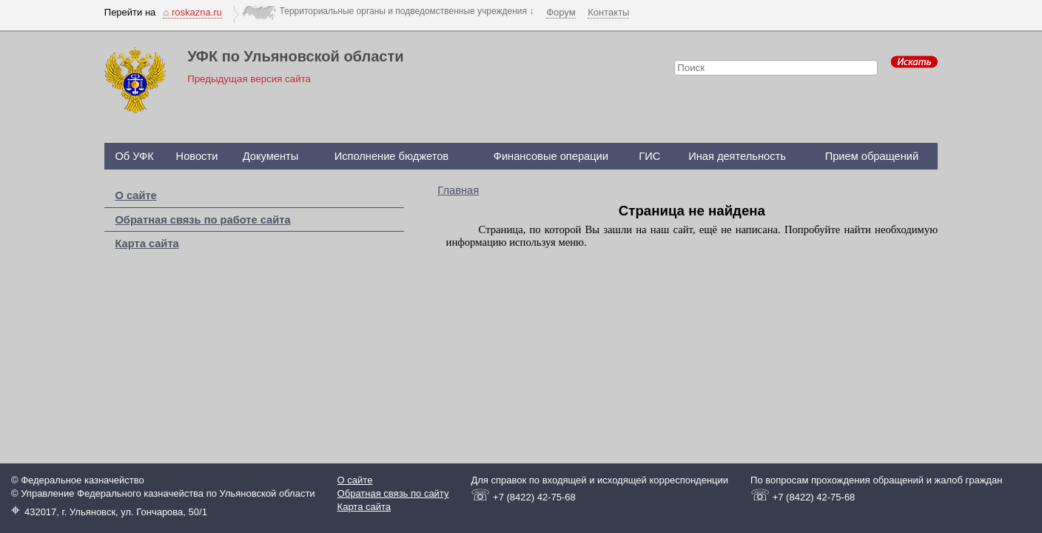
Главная (458, 190)
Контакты (608, 12)
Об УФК (134, 156)
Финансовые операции (551, 156)
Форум (561, 12)
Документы (271, 156)
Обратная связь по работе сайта (202, 220)
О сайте (135, 195)
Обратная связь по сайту (393, 493)
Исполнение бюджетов (392, 156)
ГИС (649, 156)
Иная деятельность (737, 156)
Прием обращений (872, 156)
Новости (197, 156)
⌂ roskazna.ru (192, 12)
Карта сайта (146, 243)
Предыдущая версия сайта (249, 78)
